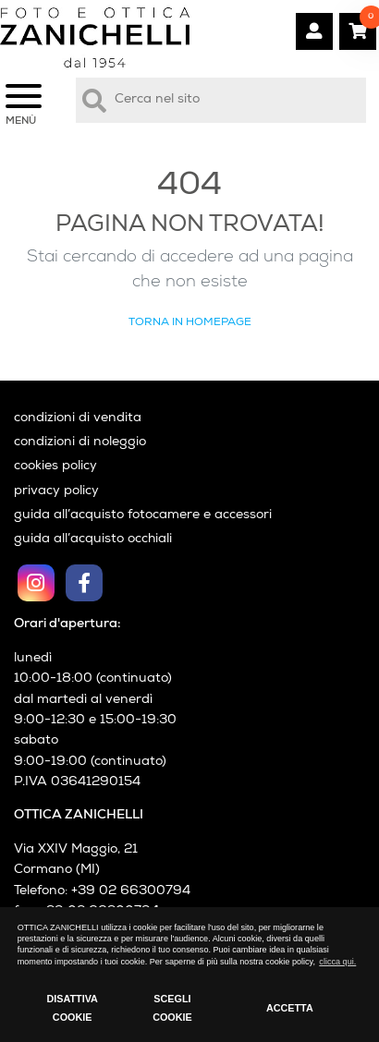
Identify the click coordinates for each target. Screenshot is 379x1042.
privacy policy (56, 491)
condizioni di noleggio (80, 442)
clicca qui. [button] (337, 961)
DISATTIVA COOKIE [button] (71, 1008)
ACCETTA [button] (289, 1007)
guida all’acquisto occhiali (93, 539)
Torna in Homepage (189, 323)
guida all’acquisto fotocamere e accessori (143, 515)
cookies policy (55, 466)
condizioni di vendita (77, 418)
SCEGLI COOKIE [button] (172, 1008)
